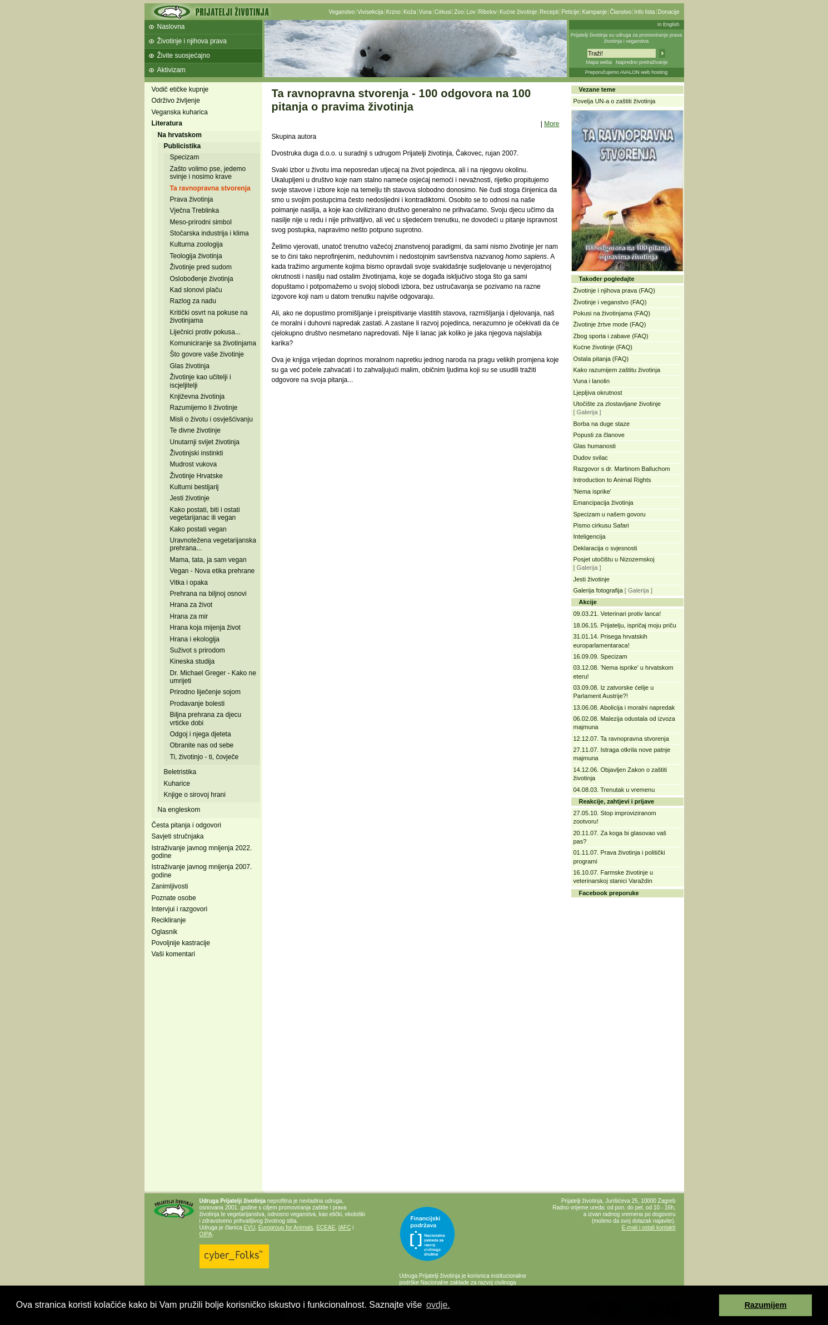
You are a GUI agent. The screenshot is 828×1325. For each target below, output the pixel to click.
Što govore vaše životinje (207, 354)
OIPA (205, 1234)
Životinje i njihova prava (192, 41)
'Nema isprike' (592, 491)
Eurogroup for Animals (285, 1227)
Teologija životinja (196, 256)
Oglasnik (165, 932)
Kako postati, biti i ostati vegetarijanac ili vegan (205, 513)
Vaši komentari (173, 954)
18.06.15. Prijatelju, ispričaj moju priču (624, 625)
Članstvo (620, 12)
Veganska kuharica (180, 112)
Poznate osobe (174, 898)
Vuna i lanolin (591, 381)
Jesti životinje (190, 498)
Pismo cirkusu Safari (601, 525)
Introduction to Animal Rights (612, 479)
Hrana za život (191, 605)
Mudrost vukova (193, 464)
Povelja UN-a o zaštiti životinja (614, 101)
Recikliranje (169, 920)
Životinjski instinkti (196, 453)
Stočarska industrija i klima (209, 233)
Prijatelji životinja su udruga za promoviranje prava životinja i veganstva (626, 38)
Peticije (570, 12)
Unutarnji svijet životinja (205, 442)
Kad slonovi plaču (196, 290)
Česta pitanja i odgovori (186, 825)
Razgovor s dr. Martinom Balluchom (621, 468)
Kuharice (177, 783)
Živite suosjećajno (183, 55)
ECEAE (325, 1227)
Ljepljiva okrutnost (597, 392)
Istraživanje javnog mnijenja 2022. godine (202, 852)
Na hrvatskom (180, 135)
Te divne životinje (195, 430)
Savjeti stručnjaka (178, 836)
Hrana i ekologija (195, 639)
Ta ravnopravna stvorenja (210, 188)
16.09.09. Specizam (600, 656)
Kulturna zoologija (196, 244)
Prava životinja (191, 199)
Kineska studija (192, 661)
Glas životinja (190, 366)
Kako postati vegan (198, 529)
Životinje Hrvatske (196, 476)
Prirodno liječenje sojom (205, 692)
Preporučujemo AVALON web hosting (626, 72)
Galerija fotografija (598, 590)
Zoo (458, 12)
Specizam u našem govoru (609, 514)
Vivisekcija (370, 12)
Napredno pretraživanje (642, 62)
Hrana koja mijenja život (205, 627)
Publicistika (182, 146)
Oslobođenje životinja (201, 279)
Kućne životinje (518, 12)
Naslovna (171, 27)
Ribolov (487, 12)
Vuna (425, 12)
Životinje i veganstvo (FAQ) (610, 302)
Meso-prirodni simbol (201, 222)
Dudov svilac (590, 457)
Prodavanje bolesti (197, 703)
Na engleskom (179, 810)
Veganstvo (342, 12)
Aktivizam (171, 70)
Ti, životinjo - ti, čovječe (204, 757)
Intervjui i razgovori (180, 909)
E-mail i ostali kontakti (649, 1227)
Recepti (549, 12)
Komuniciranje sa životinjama (213, 343)
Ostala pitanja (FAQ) (601, 358)
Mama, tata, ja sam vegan (208, 560)
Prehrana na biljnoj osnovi (208, 594)
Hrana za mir (189, 616)
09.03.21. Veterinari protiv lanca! (617, 613)
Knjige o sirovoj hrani (195, 795)
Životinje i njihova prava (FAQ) (614, 290)
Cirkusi (443, 12)
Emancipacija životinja (603, 502)
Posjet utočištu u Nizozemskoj (614, 559)
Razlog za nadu (193, 301)
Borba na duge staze (601, 423)
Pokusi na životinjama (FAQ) (612, 313)
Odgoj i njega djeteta (200, 734)
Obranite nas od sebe (202, 745)
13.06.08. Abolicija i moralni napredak (624, 707)
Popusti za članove (599, 434)
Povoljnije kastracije (181, 943)
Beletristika (180, 772)
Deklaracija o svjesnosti (605, 548)
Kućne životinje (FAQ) (602, 347)
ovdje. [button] (438, 1304)
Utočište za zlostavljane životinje (617, 403)
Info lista (644, 12)
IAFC (344, 1227)
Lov (470, 12)
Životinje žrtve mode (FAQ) (609, 324)
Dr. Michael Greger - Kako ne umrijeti (213, 677)
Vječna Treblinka (195, 210)
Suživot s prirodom (197, 650)
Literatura (167, 123)
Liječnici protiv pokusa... (205, 332)
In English (668, 24)
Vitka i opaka (189, 582)
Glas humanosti (594, 446)
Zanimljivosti (170, 886)
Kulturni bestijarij (194, 487)
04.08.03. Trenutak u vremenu (614, 789)
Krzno (393, 12)
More (551, 124)
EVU (250, 1227)
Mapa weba (599, 62)
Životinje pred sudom (201, 267)
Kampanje (594, 12)
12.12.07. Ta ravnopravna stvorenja (621, 738)
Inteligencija (589, 536)
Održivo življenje (176, 100)
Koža (409, 12)
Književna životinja (197, 396)
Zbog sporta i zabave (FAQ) (611, 336)
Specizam (184, 157)
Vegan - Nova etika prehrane (212, 571)
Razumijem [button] (766, 1305)
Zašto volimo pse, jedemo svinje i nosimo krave (208, 172)
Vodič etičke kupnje (180, 89)
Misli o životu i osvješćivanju (211, 419)
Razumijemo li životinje (204, 407)
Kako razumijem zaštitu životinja (617, 370)
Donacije (669, 12)
